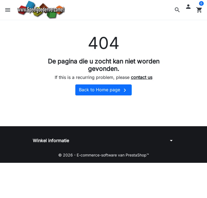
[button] (177, 9)
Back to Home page (103, 90)
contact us (141, 77)
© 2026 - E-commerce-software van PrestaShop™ (103, 155)
